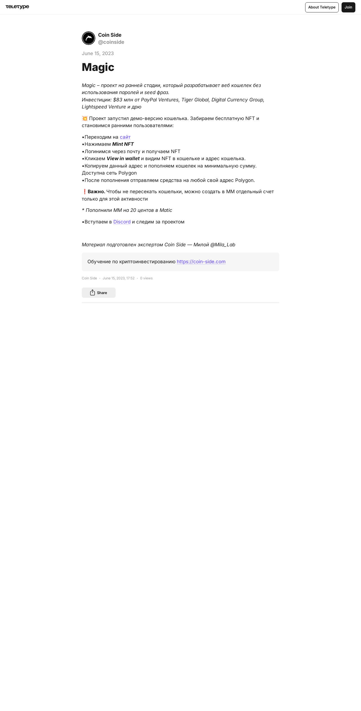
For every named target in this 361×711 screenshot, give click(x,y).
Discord (122, 222)
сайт (125, 137)
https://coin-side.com (201, 261)
